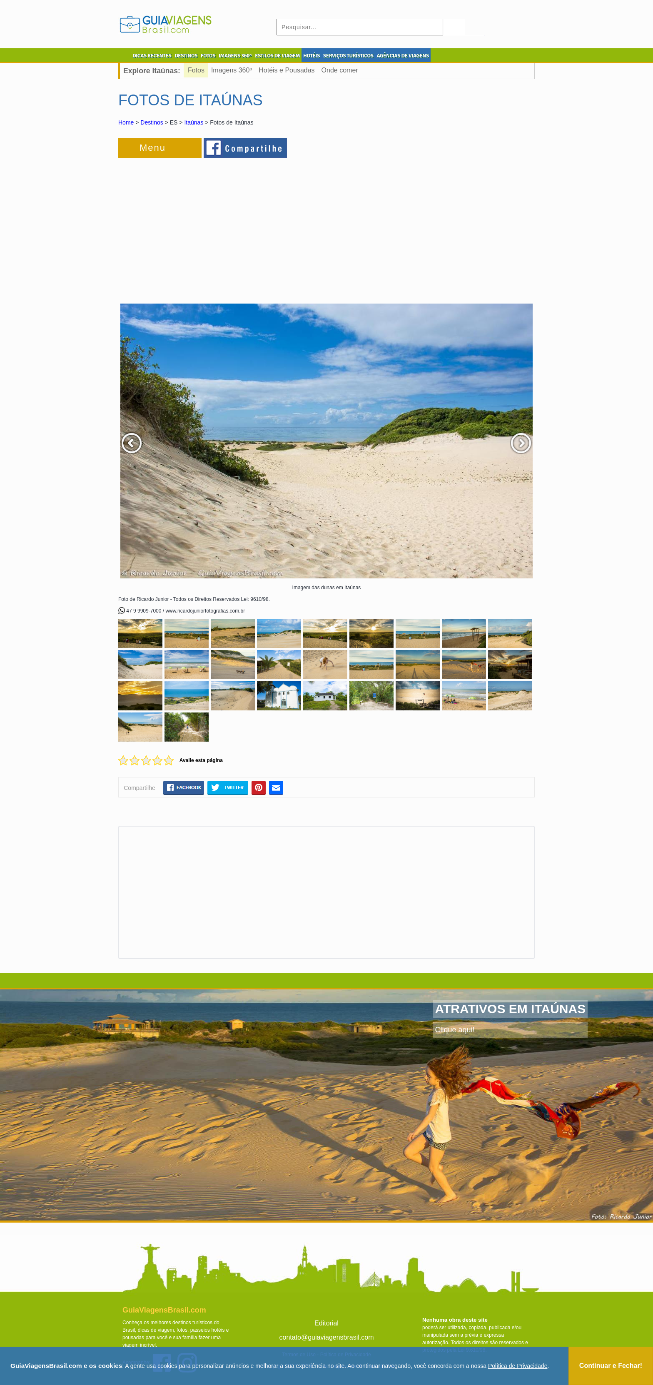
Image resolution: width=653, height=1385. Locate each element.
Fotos (196, 70)
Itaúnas (193, 122)
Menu (153, 147)
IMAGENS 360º (235, 55)
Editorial (326, 1323)
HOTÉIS (311, 55)
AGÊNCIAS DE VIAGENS (402, 55)
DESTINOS (185, 55)
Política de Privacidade (517, 1366)
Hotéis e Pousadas (286, 70)
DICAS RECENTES (151, 55)
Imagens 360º (231, 70)
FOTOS (208, 55)
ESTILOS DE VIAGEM (277, 55)
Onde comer (340, 70)
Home (126, 122)
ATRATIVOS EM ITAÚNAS (510, 1009)
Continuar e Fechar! (610, 1365)
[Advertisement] (209, 226)
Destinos (151, 122)
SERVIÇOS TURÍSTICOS (348, 55)
